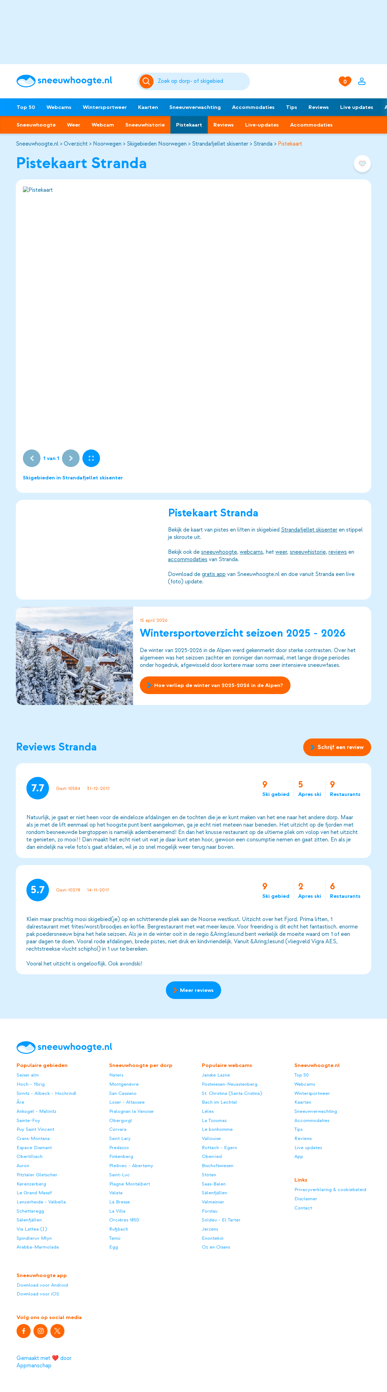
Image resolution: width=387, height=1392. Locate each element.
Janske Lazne (216, 1075)
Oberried (212, 1156)
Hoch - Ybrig (31, 1084)
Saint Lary (120, 1138)
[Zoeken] (203, 81)
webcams (251, 552)
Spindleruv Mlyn (34, 1238)
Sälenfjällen (29, 1220)
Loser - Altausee (127, 1102)
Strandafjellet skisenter (220, 143)
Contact (303, 1208)
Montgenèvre (124, 1084)
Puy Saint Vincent (35, 1129)
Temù (114, 1238)
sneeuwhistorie (308, 552)
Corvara (117, 1129)
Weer (73, 124)
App (298, 1156)
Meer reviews (193, 990)
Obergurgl (120, 1120)
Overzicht (76, 143)
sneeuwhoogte (219, 552)
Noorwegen (107, 143)
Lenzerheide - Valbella (41, 1202)
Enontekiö (213, 1238)
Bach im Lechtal (219, 1102)
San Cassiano (123, 1093)
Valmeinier (213, 1202)
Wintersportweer (105, 107)
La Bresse (119, 1202)
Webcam (103, 124)
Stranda (263, 143)
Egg (113, 1247)
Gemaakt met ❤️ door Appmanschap (44, 1362)
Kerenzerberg (31, 1184)
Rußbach (118, 1229)
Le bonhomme (217, 1129)
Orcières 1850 (124, 1220)
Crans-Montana (33, 1138)
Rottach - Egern (219, 1148)
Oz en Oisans (216, 1247)
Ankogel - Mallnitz (36, 1111)
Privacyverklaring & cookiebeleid (330, 1189)
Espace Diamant (34, 1148)
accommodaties (187, 559)
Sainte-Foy (28, 1120)
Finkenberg (121, 1156)
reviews (338, 552)
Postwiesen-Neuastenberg (229, 1084)
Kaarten (148, 107)
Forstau (210, 1211)
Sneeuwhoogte (36, 124)
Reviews (318, 107)
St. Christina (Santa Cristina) (232, 1093)
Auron (23, 1166)
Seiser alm (28, 1075)
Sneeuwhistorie (145, 124)
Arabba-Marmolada (38, 1247)
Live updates (356, 107)
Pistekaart (189, 124)
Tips (291, 107)
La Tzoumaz (214, 1120)
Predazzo (119, 1148)
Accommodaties (253, 107)
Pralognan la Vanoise (131, 1111)
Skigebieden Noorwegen (157, 143)
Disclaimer (305, 1199)
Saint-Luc (119, 1175)
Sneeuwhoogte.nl (37, 143)
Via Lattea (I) (32, 1229)
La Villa (117, 1211)
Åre (20, 1102)
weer (281, 552)
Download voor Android (42, 1285)
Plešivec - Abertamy (131, 1166)
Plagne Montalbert (129, 1184)
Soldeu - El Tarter (221, 1220)
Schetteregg (30, 1211)
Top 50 (26, 107)
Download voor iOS (38, 1294)
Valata (116, 1193)
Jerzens (210, 1229)
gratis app (214, 574)
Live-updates (262, 124)
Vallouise (211, 1138)
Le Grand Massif (34, 1193)
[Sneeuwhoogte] (73, 81)
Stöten (209, 1175)
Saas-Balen (214, 1184)
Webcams (58, 107)
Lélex (208, 1111)
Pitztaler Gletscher (37, 1175)
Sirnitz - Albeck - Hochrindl (46, 1093)
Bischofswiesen (217, 1166)
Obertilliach (30, 1156)
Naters (116, 1075)
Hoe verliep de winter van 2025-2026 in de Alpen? (215, 685)
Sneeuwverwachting (195, 107)
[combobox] (203, 81)
